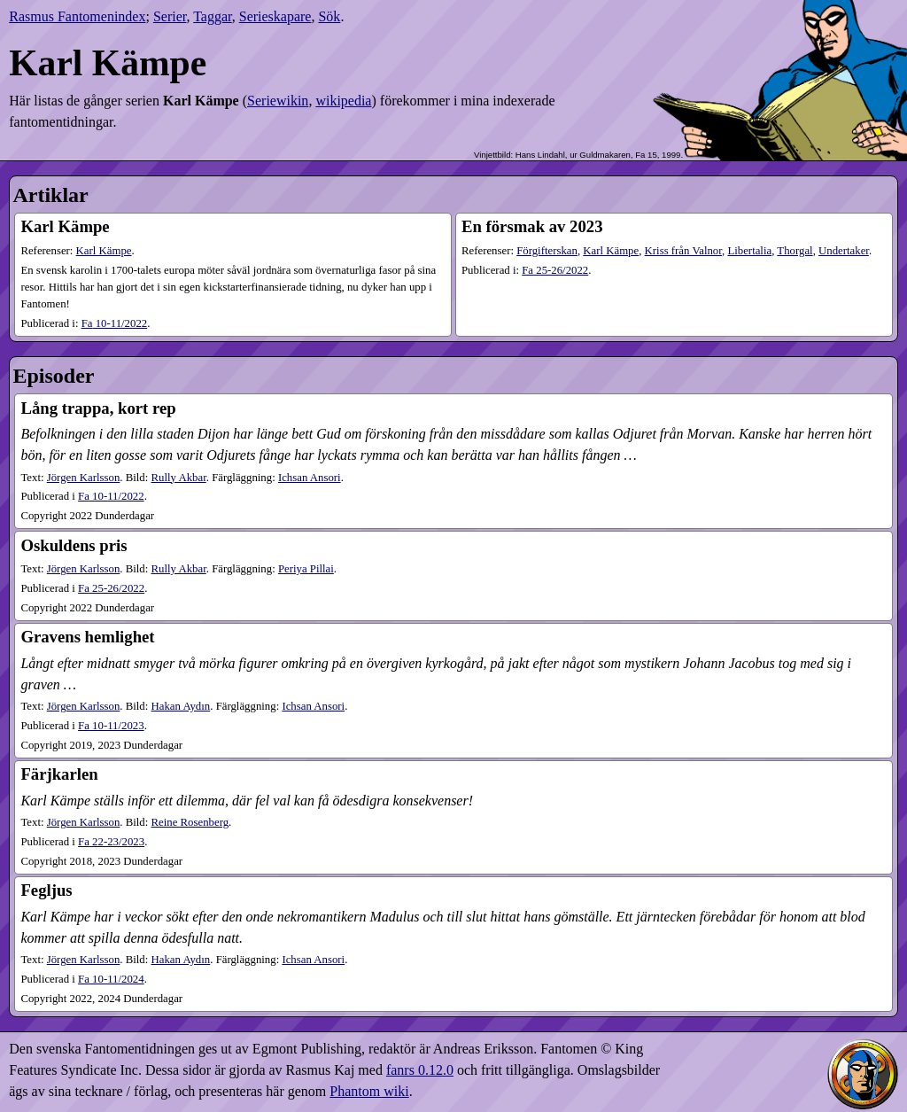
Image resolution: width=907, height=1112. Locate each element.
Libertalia (749, 251)
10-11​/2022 (114, 323)
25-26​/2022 (555, 270)
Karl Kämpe (104, 251)
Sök (329, 16)
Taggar (212, 16)
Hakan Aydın (181, 706)
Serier (170, 16)
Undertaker (843, 251)
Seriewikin (277, 100)
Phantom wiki (368, 1091)
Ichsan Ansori (309, 477)
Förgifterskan (547, 251)
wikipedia (343, 100)
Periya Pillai (306, 569)
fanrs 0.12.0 (420, 1069)
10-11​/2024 (111, 979)
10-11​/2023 (111, 725)
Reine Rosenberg (190, 822)
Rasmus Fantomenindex (77, 16)
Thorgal (794, 251)
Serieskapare (275, 16)
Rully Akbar (178, 477)
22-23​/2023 (111, 842)
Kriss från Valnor (683, 251)
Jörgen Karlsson (83, 477)
